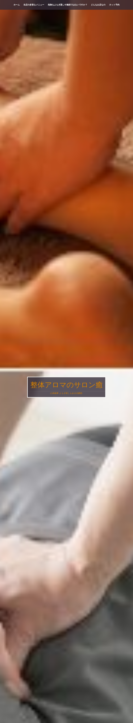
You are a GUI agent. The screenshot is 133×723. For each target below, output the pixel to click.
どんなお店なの (98, 5)
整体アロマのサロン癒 (66, 385)
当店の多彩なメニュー (33, 5)
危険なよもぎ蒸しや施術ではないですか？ (67, 5)
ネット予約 (114, 5)
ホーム (17, 5)
